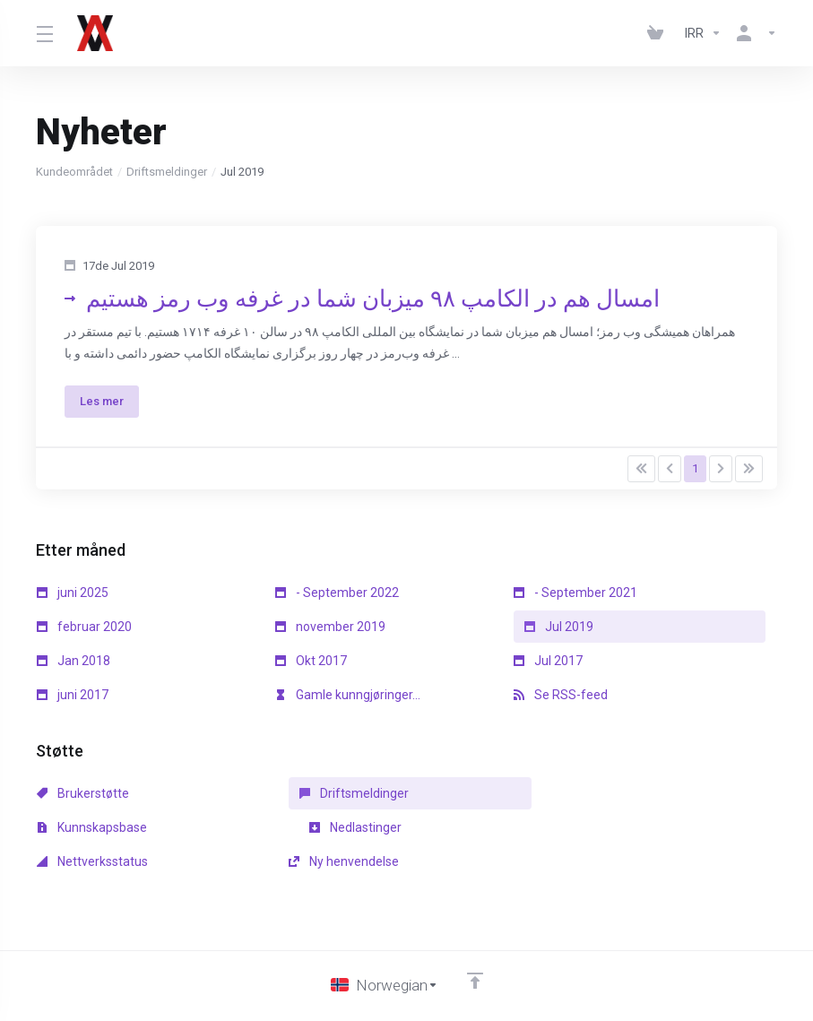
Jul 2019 (558, 626)
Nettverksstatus (330, 827)
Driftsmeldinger (166, 171)
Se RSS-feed (561, 695)
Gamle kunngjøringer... (347, 695)
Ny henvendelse (569, 827)
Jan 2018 (73, 660)
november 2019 (330, 626)
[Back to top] (475, 946)
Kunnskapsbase (569, 793)
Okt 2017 (311, 660)
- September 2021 (575, 592)
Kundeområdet (74, 171)
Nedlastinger (83, 827)
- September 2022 (337, 592)
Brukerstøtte (83, 793)
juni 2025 (72, 592)
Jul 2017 (548, 660)
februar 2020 (84, 626)
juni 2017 (72, 695)
